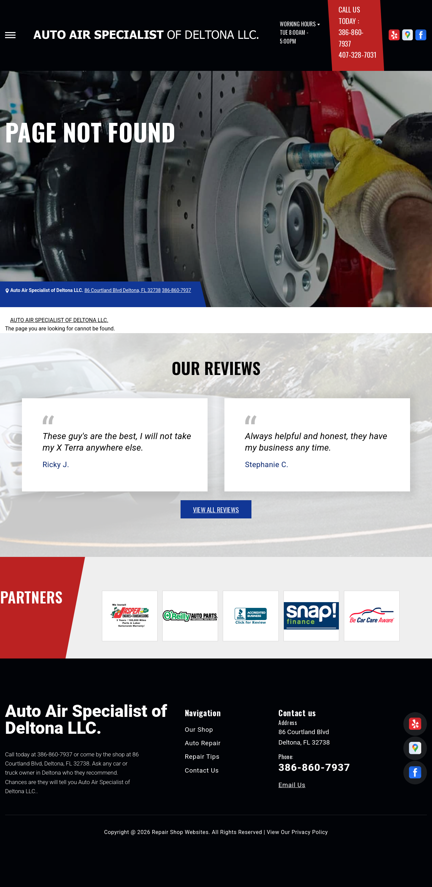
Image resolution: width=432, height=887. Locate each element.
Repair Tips (202, 756)
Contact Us (202, 770)
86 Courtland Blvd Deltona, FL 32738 (122, 290)
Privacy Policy (310, 832)
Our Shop (199, 729)
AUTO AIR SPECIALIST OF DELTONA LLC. (59, 320)
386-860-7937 (176, 290)
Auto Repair (203, 743)
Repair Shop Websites (180, 832)
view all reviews (216, 509)
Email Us (291, 785)
